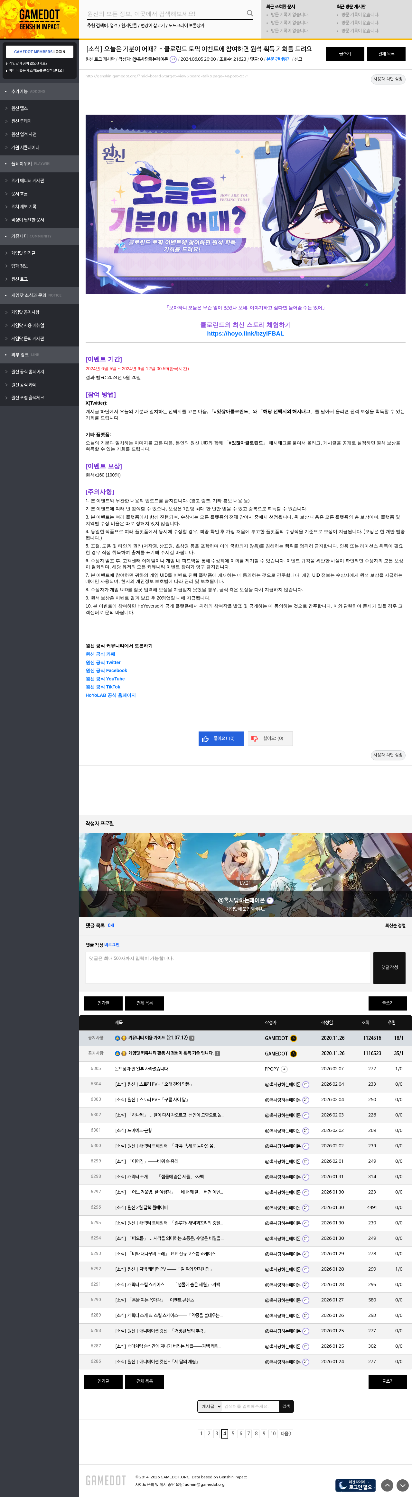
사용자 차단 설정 (388, 79)
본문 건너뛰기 (279, 59)
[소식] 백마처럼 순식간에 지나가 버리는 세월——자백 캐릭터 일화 (169, 1346)
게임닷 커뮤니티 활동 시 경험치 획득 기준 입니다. (171, 1053)
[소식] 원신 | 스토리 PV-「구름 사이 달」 (152, 1100)
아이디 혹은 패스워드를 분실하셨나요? (37, 71)
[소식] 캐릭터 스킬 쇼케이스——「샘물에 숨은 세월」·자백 (167, 1285)
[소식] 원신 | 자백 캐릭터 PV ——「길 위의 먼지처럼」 (164, 1269)
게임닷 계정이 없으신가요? (28, 64)
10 (273, 1433)
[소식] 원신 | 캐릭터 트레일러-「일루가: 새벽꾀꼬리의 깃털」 (169, 1223)
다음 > (286, 1433)
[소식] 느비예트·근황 (133, 1130)
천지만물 (129, 25)
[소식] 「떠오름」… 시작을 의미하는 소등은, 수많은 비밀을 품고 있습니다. (169, 1238)
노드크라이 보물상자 (186, 25)
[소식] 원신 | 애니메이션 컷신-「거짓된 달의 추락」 (161, 1331)
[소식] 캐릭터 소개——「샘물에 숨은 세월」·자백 (159, 1177)
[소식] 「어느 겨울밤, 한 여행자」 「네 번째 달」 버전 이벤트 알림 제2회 (169, 1192)
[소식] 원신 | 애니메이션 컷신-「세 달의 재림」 (157, 1362)
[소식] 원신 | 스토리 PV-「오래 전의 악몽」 (154, 1084)
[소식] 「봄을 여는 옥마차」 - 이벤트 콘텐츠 (154, 1300)
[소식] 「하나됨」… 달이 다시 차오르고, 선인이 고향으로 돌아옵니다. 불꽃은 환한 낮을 (169, 1115)
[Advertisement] (246, 98)
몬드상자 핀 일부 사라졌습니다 (141, 1069)
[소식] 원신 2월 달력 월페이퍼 (141, 1207)
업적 (113, 25)
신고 (298, 59)
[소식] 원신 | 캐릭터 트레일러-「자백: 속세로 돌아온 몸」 (166, 1146)
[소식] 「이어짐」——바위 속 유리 (146, 1161)
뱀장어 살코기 (153, 25)
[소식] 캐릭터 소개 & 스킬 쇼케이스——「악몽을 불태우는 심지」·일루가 (169, 1315)
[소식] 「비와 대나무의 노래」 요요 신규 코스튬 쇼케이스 (165, 1254)
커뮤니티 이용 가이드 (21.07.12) (158, 1038)
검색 (286, 1406)
